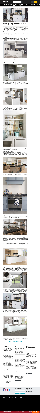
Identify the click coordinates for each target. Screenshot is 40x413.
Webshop (27, 4)
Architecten (33, 4)
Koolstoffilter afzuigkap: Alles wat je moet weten (22, 402)
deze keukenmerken (7, 350)
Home (5, 4)
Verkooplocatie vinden (21, 5)
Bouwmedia (10, 411)
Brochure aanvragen (29, 391)
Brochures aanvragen (29, 373)
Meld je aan (20, 393)
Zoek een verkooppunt (17, 380)
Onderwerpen (8, 4)
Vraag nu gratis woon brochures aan (15, 341)
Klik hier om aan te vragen (36, 412)
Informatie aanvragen (15, 5)
